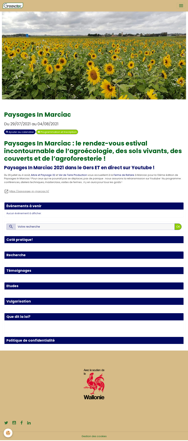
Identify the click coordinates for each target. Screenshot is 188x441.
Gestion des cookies (94, 436)
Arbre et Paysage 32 (43, 175)
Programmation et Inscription (57, 132)
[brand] (13, 6)
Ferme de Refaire (124, 175)
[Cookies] (8, 433)
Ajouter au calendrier (20, 132)
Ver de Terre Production (73, 175)
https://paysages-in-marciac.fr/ (29, 191)
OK (178, 227)
